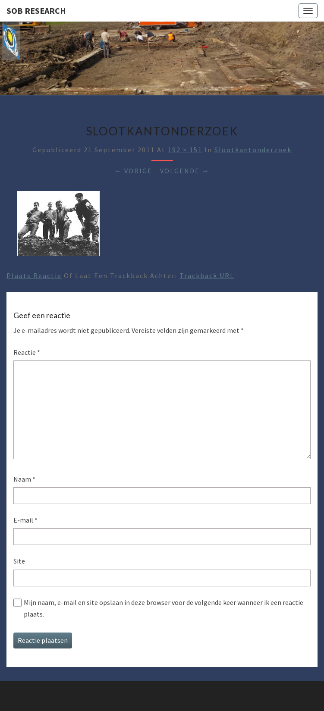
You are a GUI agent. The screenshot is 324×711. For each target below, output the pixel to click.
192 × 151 (185, 149)
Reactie (26, 352)
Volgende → (185, 170)
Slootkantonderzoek (253, 149)
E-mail (25, 520)
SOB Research (36, 10)
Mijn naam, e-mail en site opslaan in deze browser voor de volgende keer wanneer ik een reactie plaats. (163, 608)
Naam (24, 479)
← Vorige (133, 170)
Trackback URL (206, 275)
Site (19, 561)
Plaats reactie (34, 275)
